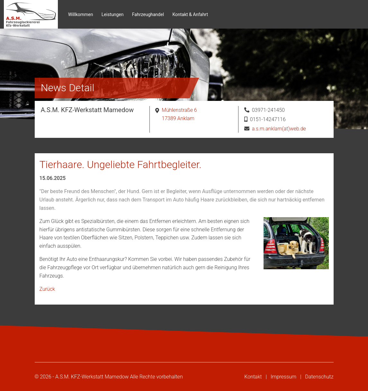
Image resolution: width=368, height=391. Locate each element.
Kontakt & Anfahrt (190, 14)
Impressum (283, 377)
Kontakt (253, 377)
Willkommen (80, 14)
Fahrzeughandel (148, 14)
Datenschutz (319, 377)
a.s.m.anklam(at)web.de (279, 129)
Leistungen (113, 14)
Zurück (47, 289)
